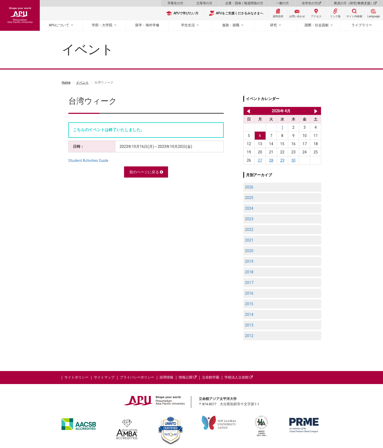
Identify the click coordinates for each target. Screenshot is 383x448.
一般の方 (282, 3)
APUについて (59, 25)
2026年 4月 (281, 111)
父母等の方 (204, 3)
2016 (249, 293)
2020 (249, 251)
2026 (249, 187)
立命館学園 (210, 377)
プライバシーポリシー (137, 377)
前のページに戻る (146, 172)
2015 (249, 304)
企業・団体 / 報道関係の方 (244, 3)
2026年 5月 (315, 111)
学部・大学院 (102, 25)
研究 (273, 25)
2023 (249, 219)
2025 (249, 198)
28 (271, 160)
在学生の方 (311, 3)
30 (293, 160)
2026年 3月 (247, 111)
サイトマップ (104, 377)
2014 (249, 314)
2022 (249, 229)
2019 (249, 261)
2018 (249, 272)
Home (66, 82)
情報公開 (188, 377)
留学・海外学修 (147, 25)
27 (260, 160)
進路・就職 (230, 25)
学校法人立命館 (238, 377)
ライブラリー (361, 25)
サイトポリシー (76, 377)
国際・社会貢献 (317, 25)
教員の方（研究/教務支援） (355, 3)
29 (282, 160)
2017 (249, 283)
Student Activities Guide (88, 160)
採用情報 (166, 377)
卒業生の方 (175, 3)
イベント (82, 82)
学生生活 (188, 25)
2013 (249, 325)
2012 (249, 336)
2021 (249, 240)
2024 (249, 208)
